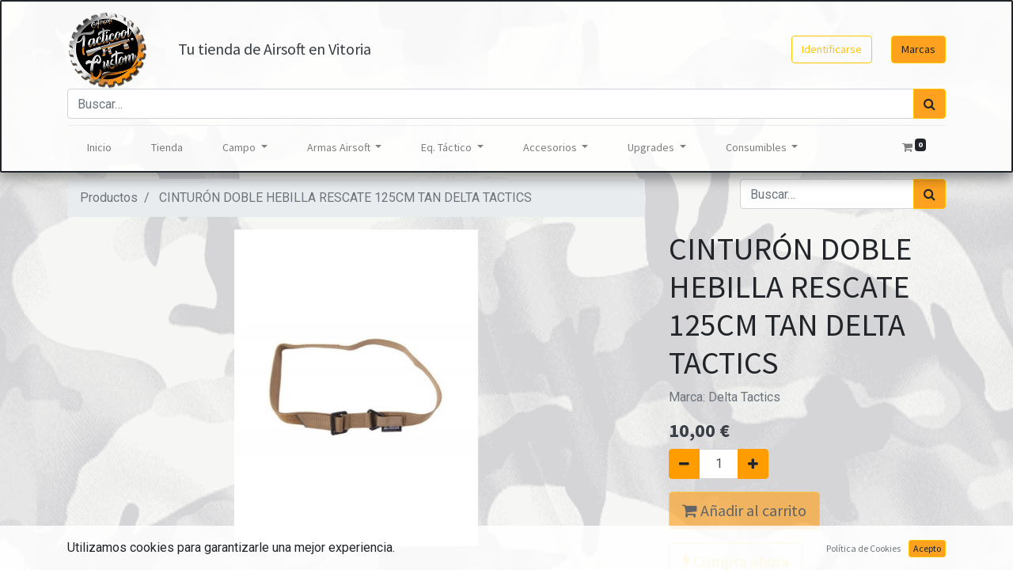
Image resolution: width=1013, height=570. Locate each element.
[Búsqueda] (929, 104)
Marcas (918, 49)
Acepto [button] (927, 548)
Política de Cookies (863, 548)
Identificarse (832, 49)
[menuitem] (99, 147)
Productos (109, 197)
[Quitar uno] (684, 464)
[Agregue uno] (753, 464)
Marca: (724, 397)
